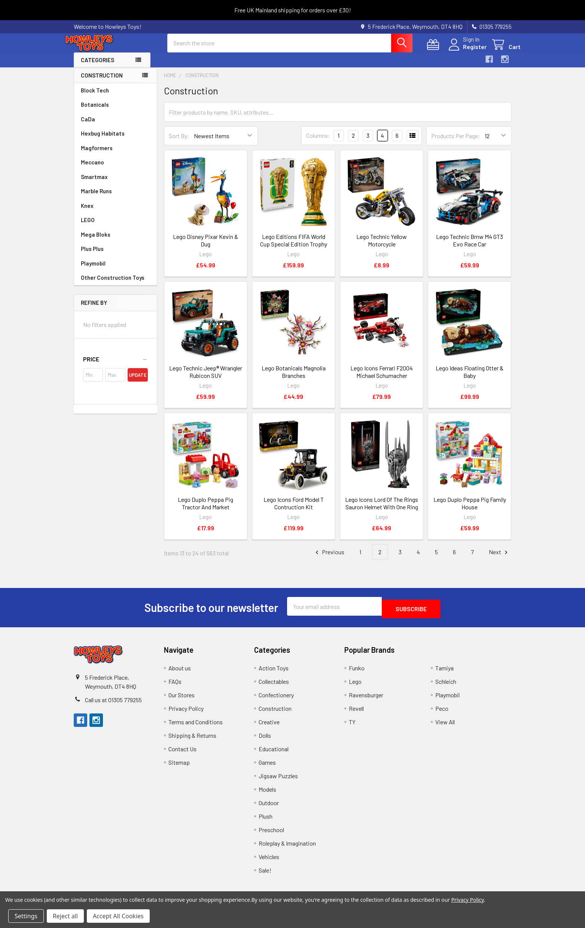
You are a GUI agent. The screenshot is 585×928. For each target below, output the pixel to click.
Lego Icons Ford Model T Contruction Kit (293, 510)
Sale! (265, 874)
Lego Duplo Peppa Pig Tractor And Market (205, 510)
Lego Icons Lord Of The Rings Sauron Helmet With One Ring (381, 510)
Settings (26, 916)
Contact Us (182, 752)
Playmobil (93, 270)
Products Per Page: (455, 142)
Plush (265, 820)
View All (445, 726)
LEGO (88, 226)
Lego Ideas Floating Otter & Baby (469, 378)
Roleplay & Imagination (287, 847)
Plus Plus (92, 255)
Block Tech (95, 97)
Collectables (274, 685)
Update (138, 382)
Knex (87, 212)
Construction (102, 82)
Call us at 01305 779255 (113, 703)
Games (267, 766)
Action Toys (274, 672)
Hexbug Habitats (103, 140)
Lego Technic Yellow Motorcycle (381, 247)
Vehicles (269, 860)
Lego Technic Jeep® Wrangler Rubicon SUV (205, 378)
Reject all (65, 916)
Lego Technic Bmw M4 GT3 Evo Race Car (469, 247)
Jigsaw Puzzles (278, 779)
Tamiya (444, 672)
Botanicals (95, 111)
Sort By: (179, 142)
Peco (441, 712)
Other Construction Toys (112, 284)
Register (466, 51)
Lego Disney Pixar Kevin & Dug (205, 247)
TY (352, 726)
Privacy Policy (186, 712)
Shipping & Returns (192, 739)
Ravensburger (366, 699)
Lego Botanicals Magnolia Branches (294, 378)
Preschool (271, 833)
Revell (356, 712)
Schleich (445, 685)
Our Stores (181, 699)
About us (179, 672)
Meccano (92, 169)
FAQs (175, 685)
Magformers (97, 154)
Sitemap (179, 766)
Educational (274, 752)
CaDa (88, 125)
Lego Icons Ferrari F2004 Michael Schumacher (381, 378)
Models (267, 793)
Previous (328, 559)
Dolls (265, 739)
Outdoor (269, 806)
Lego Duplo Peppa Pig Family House (469, 510)
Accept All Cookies (118, 916)
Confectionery (276, 699)
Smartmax (94, 183)
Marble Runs (96, 197)
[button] (115, 365)
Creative (269, 726)
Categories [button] (97, 66)
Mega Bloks (95, 241)
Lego (355, 685)
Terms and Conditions (195, 726)
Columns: (318, 142)
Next (499, 559)
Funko (357, 672)
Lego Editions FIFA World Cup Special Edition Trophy (293, 247)
